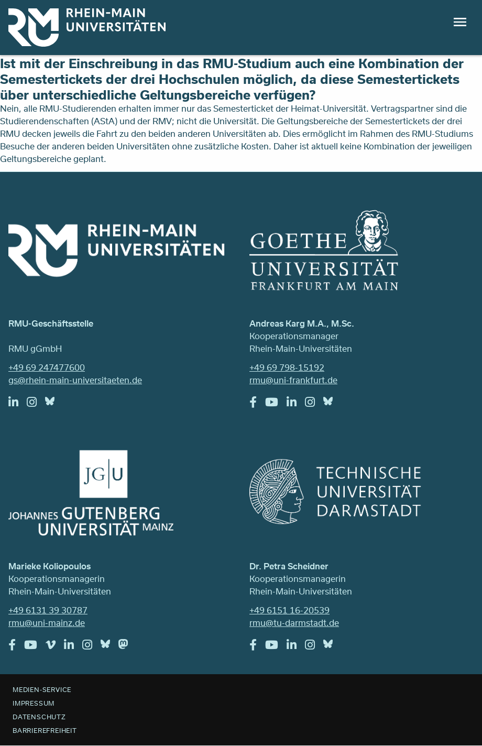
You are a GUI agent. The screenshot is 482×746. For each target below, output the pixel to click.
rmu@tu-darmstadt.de (294, 623)
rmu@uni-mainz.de (46, 623)
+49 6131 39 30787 (47, 610)
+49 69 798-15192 (286, 367)
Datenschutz (39, 716)
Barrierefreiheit (45, 730)
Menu (460, 22)
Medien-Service (42, 689)
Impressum (33, 703)
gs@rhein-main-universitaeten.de (75, 380)
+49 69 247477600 (46, 367)
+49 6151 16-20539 (289, 610)
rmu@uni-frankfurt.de (293, 380)
